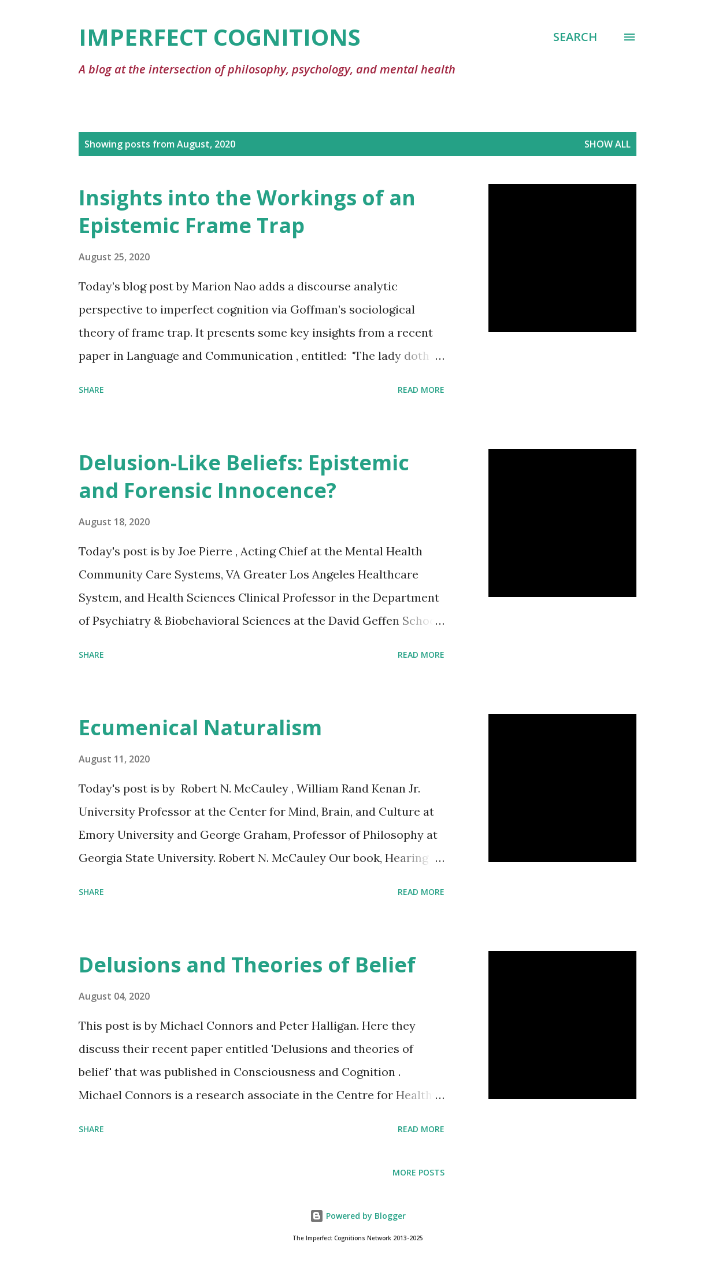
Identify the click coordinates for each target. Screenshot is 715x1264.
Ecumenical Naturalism (200, 727)
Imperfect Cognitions (220, 37)
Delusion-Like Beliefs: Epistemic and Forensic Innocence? (244, 476)
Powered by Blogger (358, 1215)
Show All (607, 144)
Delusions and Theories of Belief (247, 964)
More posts (418, 1172)
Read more (421, 389)
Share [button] (91, 389)
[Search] (575, 37)
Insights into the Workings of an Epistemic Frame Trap (247, 211)
